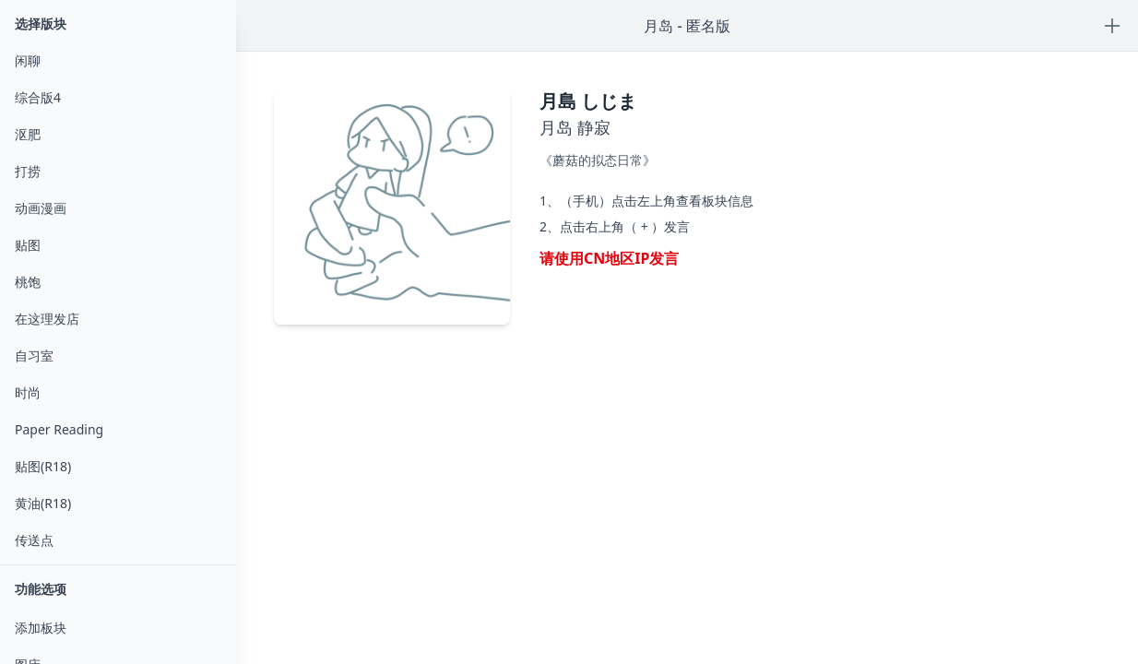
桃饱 (28, 281)
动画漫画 (40, 208)
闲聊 (28, 60)
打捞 (28, 171)
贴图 (28, 245)
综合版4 (38, 97)
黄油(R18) (43, 503)
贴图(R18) (43, 466)
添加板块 (40, 627)
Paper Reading (59, 429)
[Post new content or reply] (1112, 25)
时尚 (28, 392)
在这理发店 (47, 318)
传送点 (34, 540)
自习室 (34, 355)
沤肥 (28, 134)
